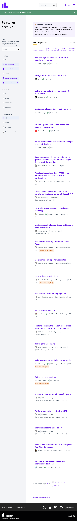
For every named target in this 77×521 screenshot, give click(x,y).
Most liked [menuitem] (47, 49)
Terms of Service (7, 507)
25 (48, 484)
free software (15, 518)
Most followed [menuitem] (63, 49)
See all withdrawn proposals (41, 497)
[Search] (47, 5)
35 (64, 482)
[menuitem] (11, 49)
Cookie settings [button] (20, 507)
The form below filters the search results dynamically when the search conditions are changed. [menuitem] (10, 43)
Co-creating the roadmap (10, 12)
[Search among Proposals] (11, 49)
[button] (71, 42)
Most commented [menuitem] (55, 49)
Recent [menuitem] (35, 50)
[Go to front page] (15, 5)
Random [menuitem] (41, 50)
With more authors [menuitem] (72, 49)
